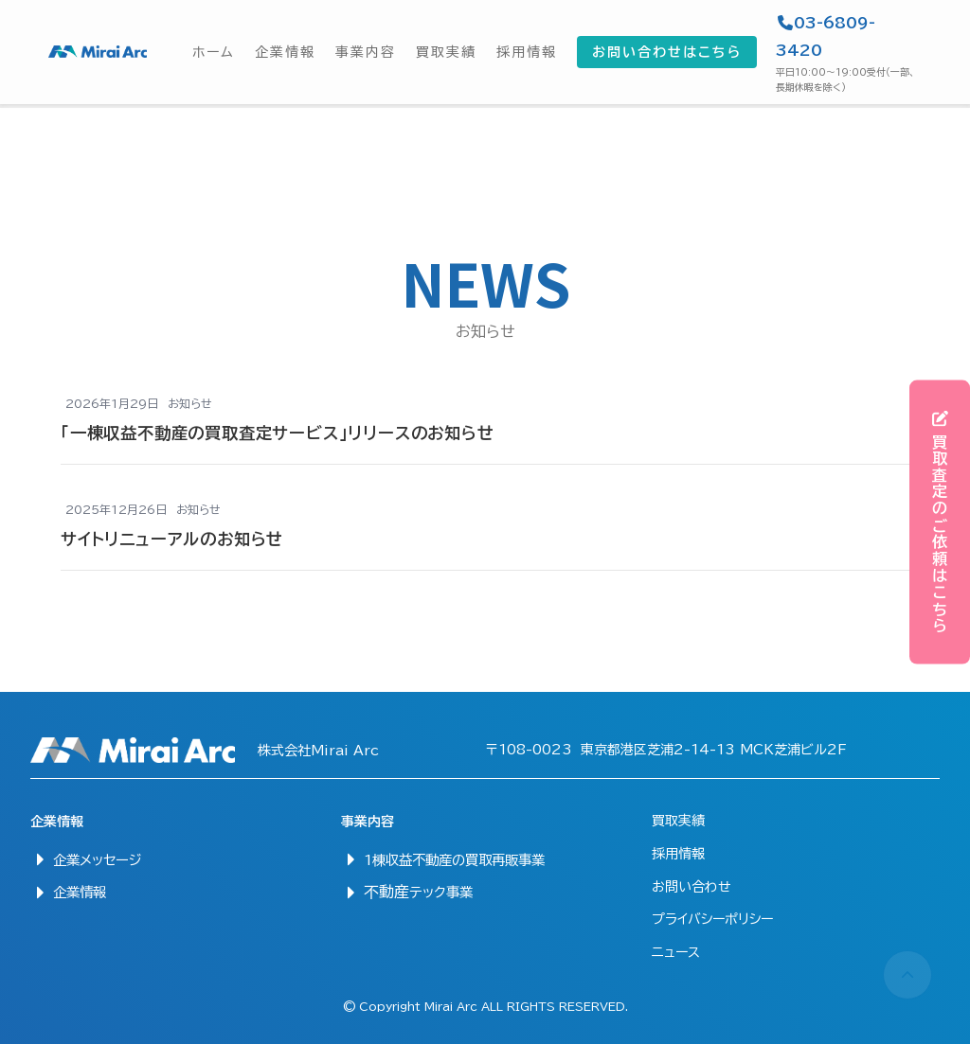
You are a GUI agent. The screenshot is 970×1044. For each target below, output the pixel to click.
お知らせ (190, 403)
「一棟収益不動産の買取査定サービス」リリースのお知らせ (277, 433)
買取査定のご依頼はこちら (940, 522)
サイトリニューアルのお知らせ (172, 539)
